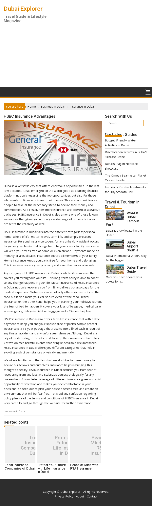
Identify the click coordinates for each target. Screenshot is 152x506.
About (80, 496)
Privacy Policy (64, 496)
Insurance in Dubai (15, 411)
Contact (92, 496)
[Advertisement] (76, 57)
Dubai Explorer (23, 8)
